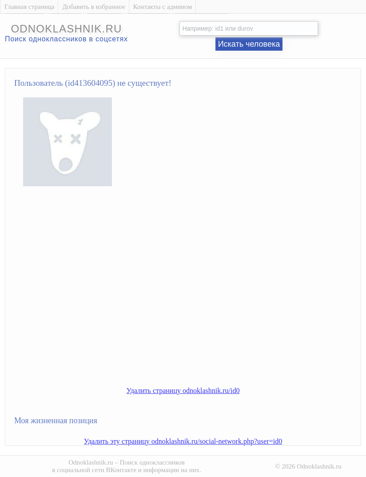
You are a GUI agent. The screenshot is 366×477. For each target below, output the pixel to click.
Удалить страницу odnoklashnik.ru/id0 (183, 390)
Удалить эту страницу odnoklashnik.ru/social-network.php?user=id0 (183, 441)
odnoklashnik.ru (66, 29)
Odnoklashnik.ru (90, 462)
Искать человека (249, 44)
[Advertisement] (83, 293)
